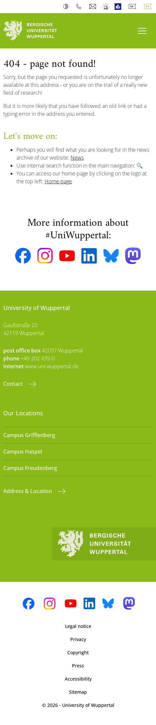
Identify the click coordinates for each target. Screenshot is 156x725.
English (149, 6)
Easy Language (119, 6)
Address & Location (28, 491)
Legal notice (78, 626)
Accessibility (78, 679)
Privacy (78, 639)
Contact (13, 383)
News (77, 157)
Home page (58, 181)
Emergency (106, 6)
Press (78, 665)
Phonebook (80, 6)
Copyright (78, 652)
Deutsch (133, 6)
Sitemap (78, 692)
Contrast (67, 6)
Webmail (93, 6)
